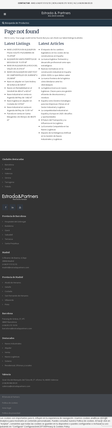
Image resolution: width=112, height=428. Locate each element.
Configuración (30, 426)
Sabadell (9, 234)
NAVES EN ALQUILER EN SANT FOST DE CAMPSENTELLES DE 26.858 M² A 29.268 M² (22, 75)
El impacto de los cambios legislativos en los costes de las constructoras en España (55, 52)
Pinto (7, 304)
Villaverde (9, 300)
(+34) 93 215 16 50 (9, 325)
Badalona (9, 226)
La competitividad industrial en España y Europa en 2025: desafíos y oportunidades (56, 113)
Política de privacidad (11, 413)
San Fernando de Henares (16, 295)
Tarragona (9, 182)
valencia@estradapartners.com (16, 386)
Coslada (8, 291)
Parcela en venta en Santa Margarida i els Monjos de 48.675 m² (21, 116)
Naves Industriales (13, 343)
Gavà (7, 230)
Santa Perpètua (12, 243)
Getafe (8, 287)
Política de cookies (10, 403)
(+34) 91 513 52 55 (9, 264)
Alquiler (8, 348)
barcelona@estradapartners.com (17, 328)
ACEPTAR (41, 426)
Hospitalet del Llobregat (15, 221)
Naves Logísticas (12, 356)
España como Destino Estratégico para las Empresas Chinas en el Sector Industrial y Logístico (56, 103)
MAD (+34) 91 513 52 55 (41, 3)
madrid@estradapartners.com (15, 267)
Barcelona (9, 164)
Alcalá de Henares (13, 282)
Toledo (8, 186)
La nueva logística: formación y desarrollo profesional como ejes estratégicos (56, 62)
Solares (8, 361)
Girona (8, 177)
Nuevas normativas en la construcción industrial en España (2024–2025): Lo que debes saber (56, 71)
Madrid (8, 169)
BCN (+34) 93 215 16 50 (62, 3)
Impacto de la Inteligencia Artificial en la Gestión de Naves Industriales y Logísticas (56, 135)
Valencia (8, 173)
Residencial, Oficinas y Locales (18, 365)
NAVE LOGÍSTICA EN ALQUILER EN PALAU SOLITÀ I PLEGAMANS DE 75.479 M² (21, 52)
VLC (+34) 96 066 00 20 (83, 3)
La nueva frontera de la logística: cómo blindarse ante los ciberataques (55, 81)
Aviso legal (6, 408)
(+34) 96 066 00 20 (9, 383)
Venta (7, 352)
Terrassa (9, 239)
